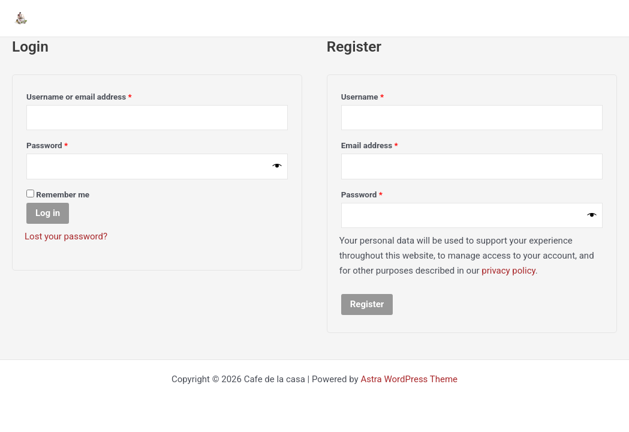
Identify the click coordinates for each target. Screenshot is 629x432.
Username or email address (95, 95)
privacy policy (508, 270)
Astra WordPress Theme (409, 379)
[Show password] (277, 166)
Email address (385, 143)
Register (367, 304)
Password (63, 143)
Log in (47, 213)
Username (378, 95)
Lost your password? (66, 236)
